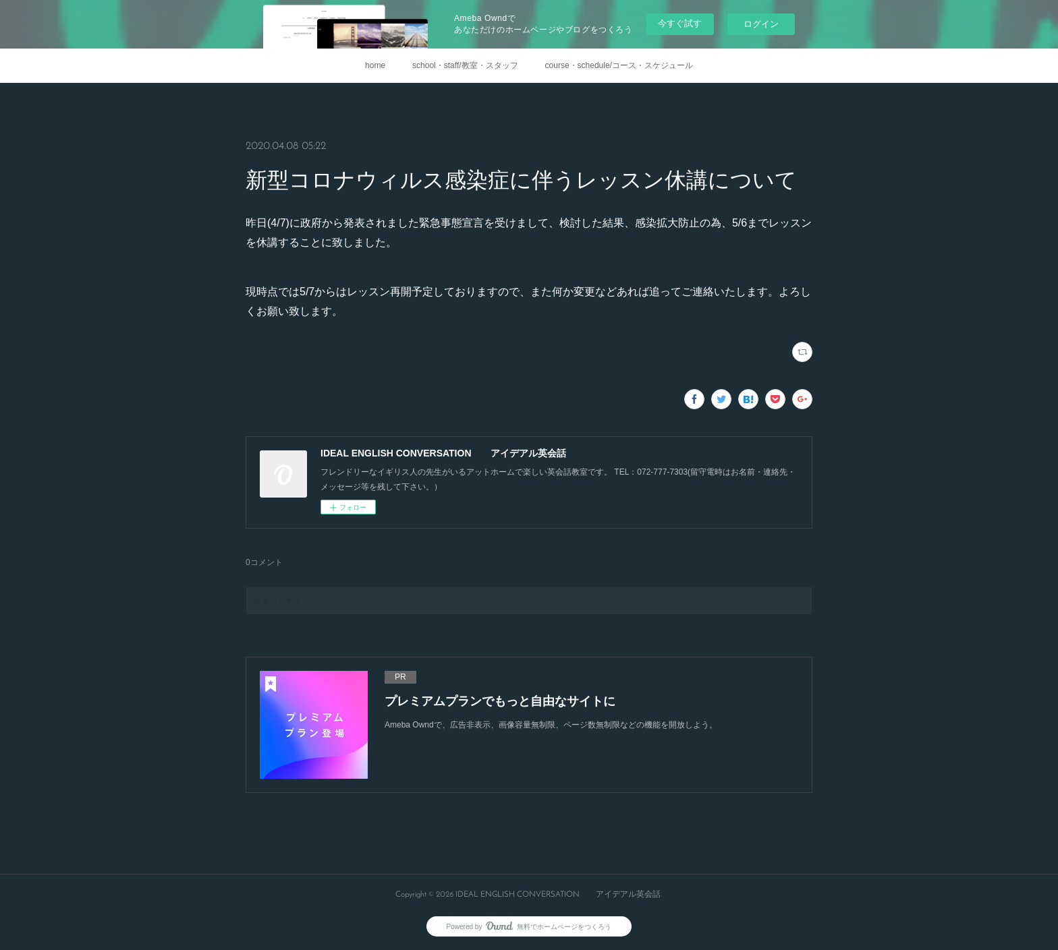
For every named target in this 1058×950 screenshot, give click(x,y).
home (375, 65)
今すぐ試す (680, 23)
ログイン (761, 24)
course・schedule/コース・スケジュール (619, 65)
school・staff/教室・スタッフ (465, 65)
